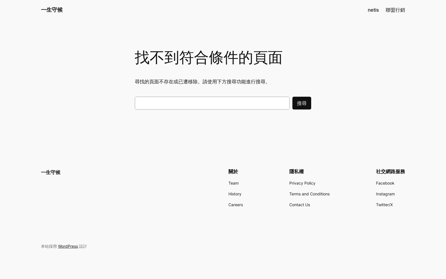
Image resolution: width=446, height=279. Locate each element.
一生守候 (52, 9)
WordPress (68, 246)
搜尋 (302, 103)
